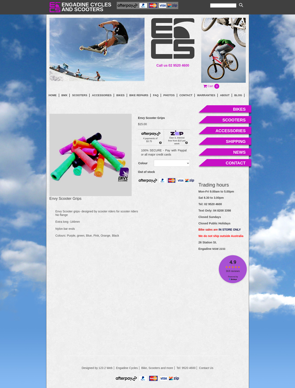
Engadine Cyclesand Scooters (86, 7)
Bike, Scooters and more (157, 368)
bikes (239, 109)
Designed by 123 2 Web (97, 368)
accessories (231, 130)
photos (169, 95)
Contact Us (206, 368)
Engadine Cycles (127, 368)
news (239, 152)
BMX (64, 95)
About (225, 95)
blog (238, 95)
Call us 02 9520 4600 (173, 65)
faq (156, 95)
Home (53, 95)
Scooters (79, 95)
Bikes (120, 95)
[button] (211, 86)
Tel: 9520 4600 (186, 368)
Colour (143, 163)
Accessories (102, 95)
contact (186, 95)
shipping (236, 141)
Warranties (206, 95)
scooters (234, 120)
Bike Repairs (138, 95)
